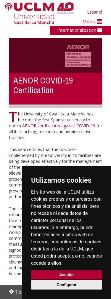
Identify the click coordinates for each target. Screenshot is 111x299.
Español (94, 12)
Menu (92, 21)
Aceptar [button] (66, 274)
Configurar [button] (67, 284)
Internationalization (79, 30)
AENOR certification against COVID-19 (58, 125)
